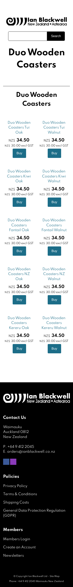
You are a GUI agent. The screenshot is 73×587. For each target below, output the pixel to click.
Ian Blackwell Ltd (37, 576)
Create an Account (19, 547)
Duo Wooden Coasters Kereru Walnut (54, 323)
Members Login (16, 539)
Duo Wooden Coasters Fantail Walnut (54, 225)
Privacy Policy (15, 486)
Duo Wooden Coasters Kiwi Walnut (54, 176)
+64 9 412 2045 (20, 447)
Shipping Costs (16, 502)
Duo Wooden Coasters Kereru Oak (19, 323)
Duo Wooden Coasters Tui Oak (19, 127)
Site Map (55, 576)
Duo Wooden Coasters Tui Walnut (53, 127)
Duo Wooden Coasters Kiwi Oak (19, 176)
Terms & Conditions (20, 494)
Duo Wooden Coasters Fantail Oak (19, 225)
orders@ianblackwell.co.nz (31, 451)
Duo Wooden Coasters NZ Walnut (53, 274)
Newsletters (13, 555)
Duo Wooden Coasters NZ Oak (19, 274)
